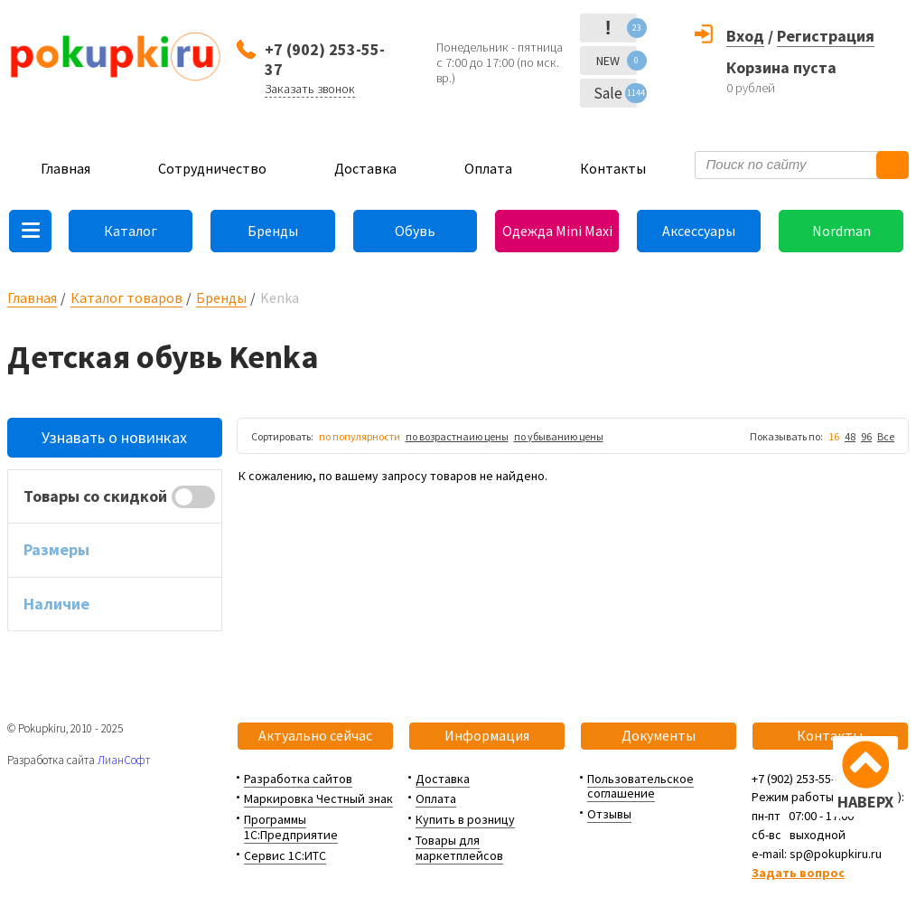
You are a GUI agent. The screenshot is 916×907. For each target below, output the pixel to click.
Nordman (841, 231)
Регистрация (825, 35)
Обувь (415, 231)
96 (866, 436)
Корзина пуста (781, 67)
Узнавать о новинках (114, 437)
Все (885, 436)
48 (850, 436)
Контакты (613, 168)
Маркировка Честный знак (318, 798)
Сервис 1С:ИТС (285, 855)
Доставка (365, 168)
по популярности (359, 436)
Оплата (488, 168)
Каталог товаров (126, 297)
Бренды (273, 231)
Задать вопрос (798, 872)
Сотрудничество (212, 168)
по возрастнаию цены (457, 436)
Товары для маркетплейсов (459, 848)
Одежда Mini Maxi (557, 231)
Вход (745, 35)
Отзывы (609, 814)
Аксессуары (698, 231)
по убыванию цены (558, 436)
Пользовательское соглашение (640, 786)
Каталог (130, 231)
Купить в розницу (465, 819)
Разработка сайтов (298, 778)
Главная (65, 168)
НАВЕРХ (865, 801)
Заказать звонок (310, 88)
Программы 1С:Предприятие (291, 827)
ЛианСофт (124, 760)
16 (833, 436)
